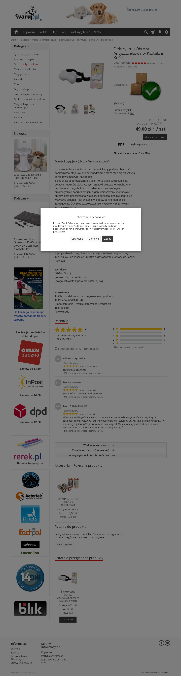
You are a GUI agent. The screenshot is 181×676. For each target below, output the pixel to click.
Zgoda (107, 238)
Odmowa (94, 238)
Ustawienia (77, 238)
